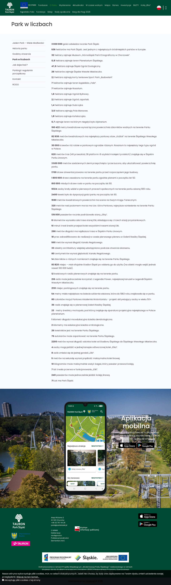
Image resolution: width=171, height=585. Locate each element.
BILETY (136, 5)
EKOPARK (28, 5)
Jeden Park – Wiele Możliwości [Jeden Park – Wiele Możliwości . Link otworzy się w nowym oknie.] (28, 43)
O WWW (54, 530)
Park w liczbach (21, 59)
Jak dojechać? (20, 64)
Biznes (115, 5)
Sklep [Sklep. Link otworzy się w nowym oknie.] (50, 12)
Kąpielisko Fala (27, 12)
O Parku (53, 5)
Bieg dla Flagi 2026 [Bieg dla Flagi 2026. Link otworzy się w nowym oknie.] (81, 12)
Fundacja (40, 12)
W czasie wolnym (94, 5)
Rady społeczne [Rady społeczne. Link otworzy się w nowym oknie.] (62, 12)
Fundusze (43, 5)
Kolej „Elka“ (146, 5)
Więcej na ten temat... (27, 576)
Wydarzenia (65, 5)
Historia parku (19, 48)
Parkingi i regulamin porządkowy (22, 72)
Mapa (107, 5)
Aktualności (78, 5)
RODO (15, 84)
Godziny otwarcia (21, 53)
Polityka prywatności (60, 538)
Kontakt (16, 79)
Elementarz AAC (58, 541)
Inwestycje (126, 5)
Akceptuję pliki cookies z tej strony (22, 580)
